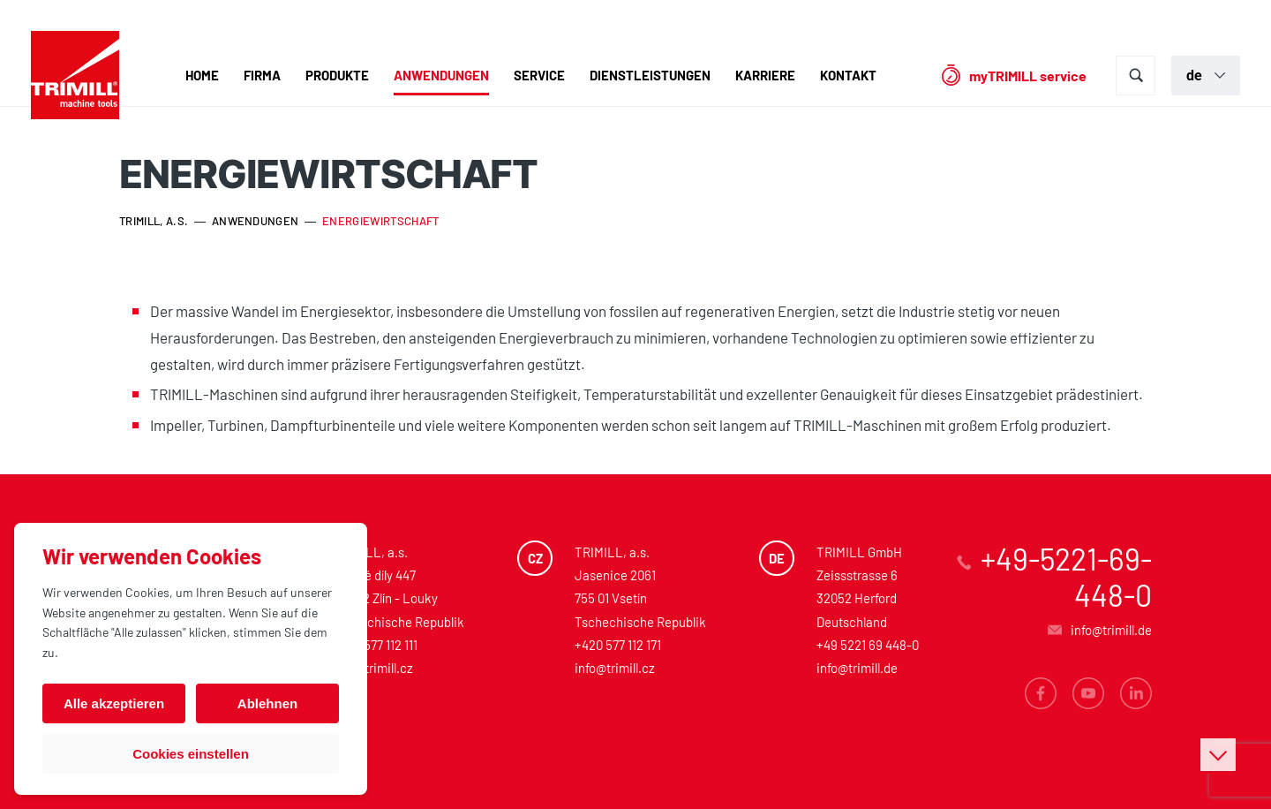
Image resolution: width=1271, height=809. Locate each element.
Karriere (765, 75)
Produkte (337, 75)
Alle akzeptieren (114, 703)
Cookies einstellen (190, 753)
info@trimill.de (857, 668)
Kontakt (848, 75)
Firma (262, 75)
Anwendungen (441, 75)
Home (202, 75)
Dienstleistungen (650, 75)
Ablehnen (267, 703)
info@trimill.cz (373, 668)
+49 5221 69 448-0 (867, 645)
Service (539, 75)
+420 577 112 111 (375, 645)
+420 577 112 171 (618, 645)
